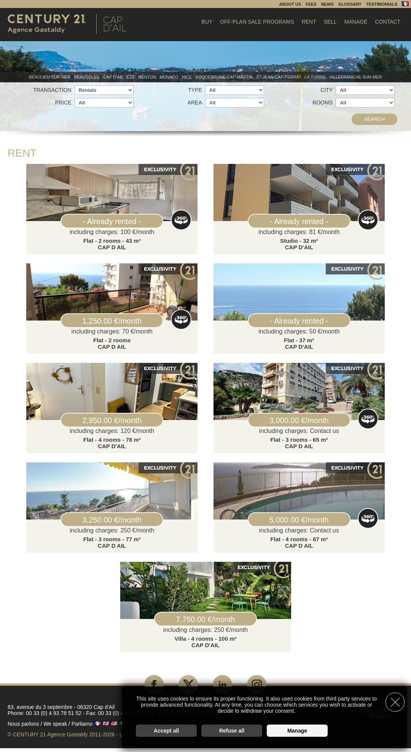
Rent (309, 22)
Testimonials (381, 4)
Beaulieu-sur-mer (50, 77)
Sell (330, 22)
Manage (356, 22)
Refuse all (231, 728)
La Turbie (315, 77)
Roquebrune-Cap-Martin (224, 77)
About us (290, 4)
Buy (207, 22)
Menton (148, 77)
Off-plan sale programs (257, 22)
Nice (187, 77)
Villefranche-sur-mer (356, 77)
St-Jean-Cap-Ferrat (279, 77)
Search (374, 119)
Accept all (166, 728)
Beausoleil (87, 77)
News (327, 4)
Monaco (170, 77)
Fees (311, 4)
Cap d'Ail (114, 77)
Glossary (350, 4)
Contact (387, 22)
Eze (131, 77)
